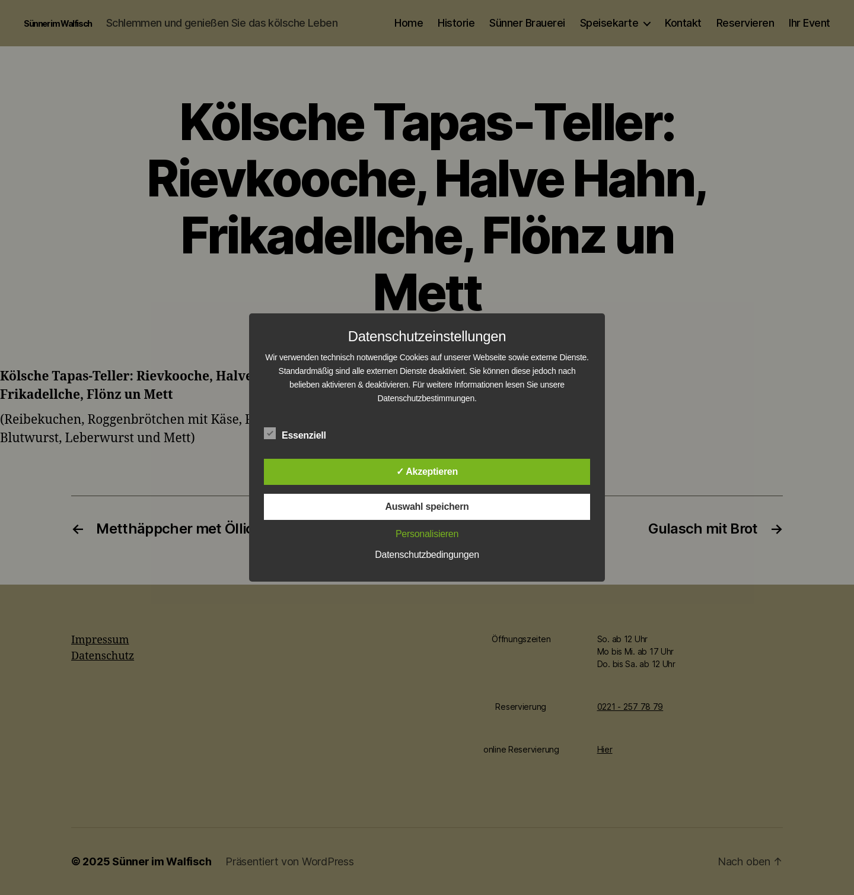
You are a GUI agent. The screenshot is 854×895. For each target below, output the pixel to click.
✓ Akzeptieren (427, 471)
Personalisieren (427, 534)
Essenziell (301, 433)
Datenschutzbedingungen (427, 555)
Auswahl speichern (427, 507)
